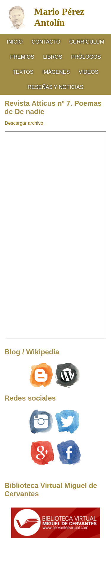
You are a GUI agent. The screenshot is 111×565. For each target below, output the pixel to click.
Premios (22, 57)
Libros (52, 57)
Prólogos (86, 57)
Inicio (15, 42)
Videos (88, 72)
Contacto (46, 42)
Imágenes (56, 72)
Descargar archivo (24, 123)
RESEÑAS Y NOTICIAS (55, 87)
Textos (23, 72)
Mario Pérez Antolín (59, 17)
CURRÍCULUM (86, 42)
